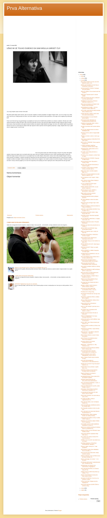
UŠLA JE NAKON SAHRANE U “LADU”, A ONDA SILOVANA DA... (90, 383)
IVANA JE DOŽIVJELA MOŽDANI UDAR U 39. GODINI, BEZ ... (90, 405)
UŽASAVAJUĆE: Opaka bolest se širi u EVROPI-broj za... (89, 149)
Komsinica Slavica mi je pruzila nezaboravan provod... (88, 342)
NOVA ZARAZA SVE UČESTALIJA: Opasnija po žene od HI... (89, 238)
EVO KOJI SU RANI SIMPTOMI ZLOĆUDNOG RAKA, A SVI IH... (89, 289)
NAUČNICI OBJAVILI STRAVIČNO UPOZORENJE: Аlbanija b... (89, 444)
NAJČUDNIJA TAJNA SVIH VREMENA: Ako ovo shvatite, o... (90, 450)
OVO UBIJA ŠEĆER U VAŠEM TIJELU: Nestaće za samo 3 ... (90, 276)
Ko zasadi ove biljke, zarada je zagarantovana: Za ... (88, 399)
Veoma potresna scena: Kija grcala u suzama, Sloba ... (89, 162)
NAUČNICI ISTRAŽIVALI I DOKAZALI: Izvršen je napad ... (89, 235)
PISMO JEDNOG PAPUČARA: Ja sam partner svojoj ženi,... (89, 187)
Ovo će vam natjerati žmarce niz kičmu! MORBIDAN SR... (89, 130)
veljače (83, 490)
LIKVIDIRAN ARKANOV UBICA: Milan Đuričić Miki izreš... (89, 213)
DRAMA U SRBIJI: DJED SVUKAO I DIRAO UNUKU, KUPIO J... (89, 286)
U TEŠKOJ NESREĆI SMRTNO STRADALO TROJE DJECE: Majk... (89, 146)
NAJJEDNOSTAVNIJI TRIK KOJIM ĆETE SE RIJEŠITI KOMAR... (90, 377)
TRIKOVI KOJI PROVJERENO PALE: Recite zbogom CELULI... (89, 279)
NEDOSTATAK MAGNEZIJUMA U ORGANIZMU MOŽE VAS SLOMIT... (89, 260)
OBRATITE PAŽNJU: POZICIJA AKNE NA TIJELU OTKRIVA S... (90, 206)
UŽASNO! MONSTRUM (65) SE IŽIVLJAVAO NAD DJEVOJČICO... (89, 380)
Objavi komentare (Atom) (19, 217)
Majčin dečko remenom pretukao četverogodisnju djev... (88, 194)
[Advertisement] (21, 30)
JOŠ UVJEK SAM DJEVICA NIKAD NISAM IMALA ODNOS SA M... (90, 111)
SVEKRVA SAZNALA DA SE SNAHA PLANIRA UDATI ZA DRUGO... (89, 370)
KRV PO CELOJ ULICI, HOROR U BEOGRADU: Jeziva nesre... (88, 190)
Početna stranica (39, 215)
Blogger (60, 510)
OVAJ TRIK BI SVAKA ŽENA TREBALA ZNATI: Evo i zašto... (89, 181)
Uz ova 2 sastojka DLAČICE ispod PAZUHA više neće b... (88, 184)
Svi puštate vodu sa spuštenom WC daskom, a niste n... (89, 310)
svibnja (83, 78)
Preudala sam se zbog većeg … (88, 291)
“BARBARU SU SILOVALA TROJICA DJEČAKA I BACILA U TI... (89, 101)
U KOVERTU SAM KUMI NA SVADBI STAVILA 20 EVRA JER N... (89, 168)
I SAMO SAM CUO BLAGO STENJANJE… (18, 222)
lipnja (82, 76)
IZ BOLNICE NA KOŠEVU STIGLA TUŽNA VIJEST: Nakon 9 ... (90, 418)
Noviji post (9, 215)
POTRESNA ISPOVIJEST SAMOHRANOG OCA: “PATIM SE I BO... (90, 463)
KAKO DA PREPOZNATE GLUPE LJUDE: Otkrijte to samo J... (90, 386)
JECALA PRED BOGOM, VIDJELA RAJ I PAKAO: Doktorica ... (90, 301)
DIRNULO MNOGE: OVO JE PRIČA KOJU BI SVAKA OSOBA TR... (90, 456)
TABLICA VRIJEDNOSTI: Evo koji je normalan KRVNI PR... (89, 316)
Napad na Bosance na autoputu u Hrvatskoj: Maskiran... (88, 374)
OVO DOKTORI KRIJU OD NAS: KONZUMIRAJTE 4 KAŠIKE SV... (89, 351)
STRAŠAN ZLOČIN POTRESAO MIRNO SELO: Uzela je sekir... (90, 348)
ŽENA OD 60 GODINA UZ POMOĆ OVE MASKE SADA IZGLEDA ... (90, 105)
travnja (82, 80)
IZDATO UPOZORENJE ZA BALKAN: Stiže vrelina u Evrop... (89, 475)
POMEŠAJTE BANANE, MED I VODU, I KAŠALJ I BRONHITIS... (90, 124)
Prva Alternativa (24, 8)
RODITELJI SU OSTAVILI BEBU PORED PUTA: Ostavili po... (90, 421)
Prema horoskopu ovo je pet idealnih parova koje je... (89, 117)
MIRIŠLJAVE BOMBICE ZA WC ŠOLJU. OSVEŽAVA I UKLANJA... (90, 85)
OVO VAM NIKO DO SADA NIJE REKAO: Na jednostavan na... (90, 412)
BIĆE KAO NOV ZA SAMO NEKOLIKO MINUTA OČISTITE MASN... (89, 273)
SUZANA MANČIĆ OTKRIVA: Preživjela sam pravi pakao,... (90, 89)
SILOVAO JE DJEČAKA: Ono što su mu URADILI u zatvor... (90, 479)
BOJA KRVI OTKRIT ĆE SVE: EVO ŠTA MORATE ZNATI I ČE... (90, 82)
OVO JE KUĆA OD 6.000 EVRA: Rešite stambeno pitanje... (90, 453)
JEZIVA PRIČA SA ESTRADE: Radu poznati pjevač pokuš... (89, 229)
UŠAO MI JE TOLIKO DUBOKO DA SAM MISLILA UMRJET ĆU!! (90, 175)
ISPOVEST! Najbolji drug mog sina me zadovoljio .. (26, 284)
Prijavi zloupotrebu (83, 495)
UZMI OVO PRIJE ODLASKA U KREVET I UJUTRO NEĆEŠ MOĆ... (90, 98)
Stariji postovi (70, 215)
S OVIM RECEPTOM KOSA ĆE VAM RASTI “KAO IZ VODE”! (89, 393)
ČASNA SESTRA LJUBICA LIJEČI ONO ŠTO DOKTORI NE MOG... (90, 114)
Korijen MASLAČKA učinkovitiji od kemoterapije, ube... (88, 304)
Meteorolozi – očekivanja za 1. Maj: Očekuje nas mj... (89, 345)
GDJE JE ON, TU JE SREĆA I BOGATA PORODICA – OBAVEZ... (90, 332)
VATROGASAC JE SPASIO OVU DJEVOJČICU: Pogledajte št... (88, 466)
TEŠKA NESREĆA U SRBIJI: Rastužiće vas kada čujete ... (90, 251)
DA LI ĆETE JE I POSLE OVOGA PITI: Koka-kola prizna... (89, 437)
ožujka (82, 488)
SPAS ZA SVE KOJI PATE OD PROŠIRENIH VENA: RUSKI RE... (89, 264)
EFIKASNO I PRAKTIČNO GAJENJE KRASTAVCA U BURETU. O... (89, 390)
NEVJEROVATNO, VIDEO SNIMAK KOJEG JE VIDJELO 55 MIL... (89, 415)
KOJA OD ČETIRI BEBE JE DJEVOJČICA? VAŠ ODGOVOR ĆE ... (90, 361)
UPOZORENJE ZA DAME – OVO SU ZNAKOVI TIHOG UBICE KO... (89, 108)
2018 (81, 74)
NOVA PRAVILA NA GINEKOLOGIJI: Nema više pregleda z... (89, 339)
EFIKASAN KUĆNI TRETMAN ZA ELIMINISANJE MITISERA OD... (89, 121)
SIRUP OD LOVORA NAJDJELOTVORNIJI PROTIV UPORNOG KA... (90, 428)
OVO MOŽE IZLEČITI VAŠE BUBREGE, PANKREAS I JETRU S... (90, 424)
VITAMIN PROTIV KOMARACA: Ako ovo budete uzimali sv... (90, 254)
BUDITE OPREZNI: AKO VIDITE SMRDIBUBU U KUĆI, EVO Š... (88, 355)
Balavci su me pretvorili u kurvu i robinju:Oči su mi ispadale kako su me (31, 267)
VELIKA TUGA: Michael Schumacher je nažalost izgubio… (89, 165)
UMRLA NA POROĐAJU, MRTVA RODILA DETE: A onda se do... (90, 270)
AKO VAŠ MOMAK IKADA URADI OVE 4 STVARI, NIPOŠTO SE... (90, 257)
